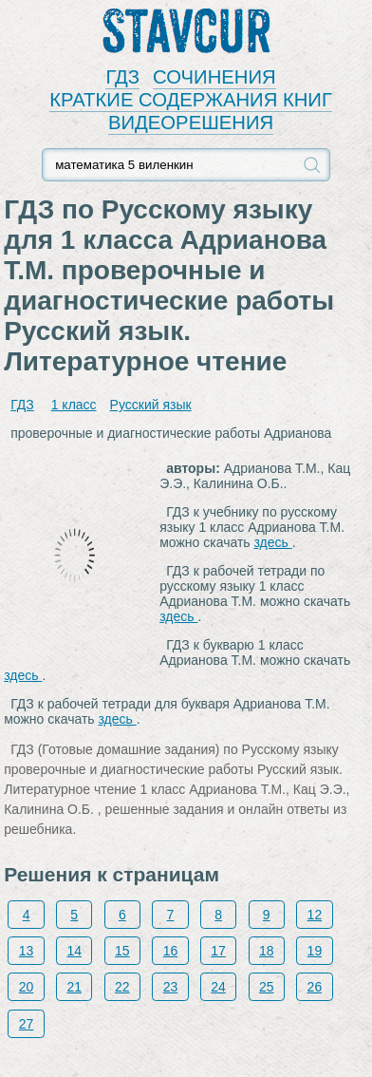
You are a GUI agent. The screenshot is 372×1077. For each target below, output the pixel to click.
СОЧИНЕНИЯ (214, 76)
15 (122, 950)
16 (170, 950)
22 (122, 986)
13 (26, 950)
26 (315, 986)
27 (26, 1023)
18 (266, 950)
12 (315, 914)
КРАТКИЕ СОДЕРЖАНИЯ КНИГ (190, 99)
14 (74, 950)
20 (26, 986)
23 (170, 986)
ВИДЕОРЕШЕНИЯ (190, 122)
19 (315, 950)
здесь (273, 542)
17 (218, 950)
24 (218, 986)
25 (266, 986)
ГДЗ (122, 76)
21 (74, 986)
